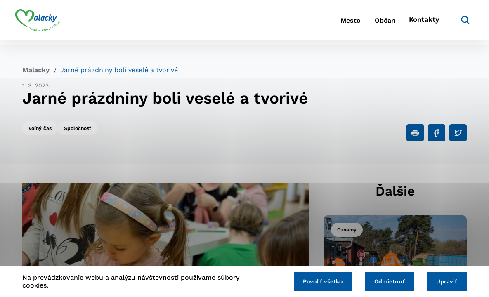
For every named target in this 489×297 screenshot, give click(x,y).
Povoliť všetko (315, 281)
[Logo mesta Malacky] (44, 23)
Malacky (36, 70)
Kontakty (415, 23)
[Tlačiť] (415, 132)
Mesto (328, 23)
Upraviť (445, 281)
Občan (369, 23)
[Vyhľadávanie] (454, 23)
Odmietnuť (385, 281)
